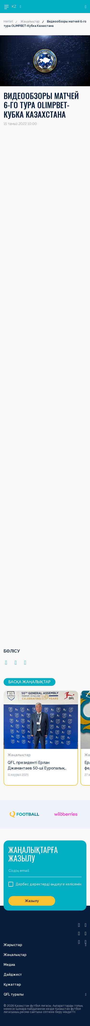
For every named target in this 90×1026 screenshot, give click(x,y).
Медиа (9, 965)
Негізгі (8, 21)
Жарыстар (13, 945)
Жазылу (32, 901)
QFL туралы (14, 994)
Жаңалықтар (30, 21)
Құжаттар (12, 984)
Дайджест (13, 974)
